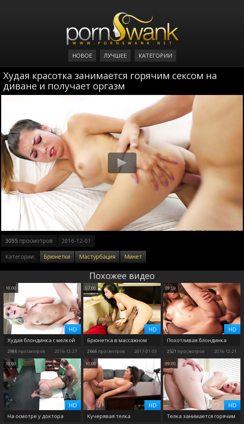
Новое (82, 55)
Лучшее (115, 55)
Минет (133, 256)
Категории (155, 55)
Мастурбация (97, 256)
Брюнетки (57, 256)
